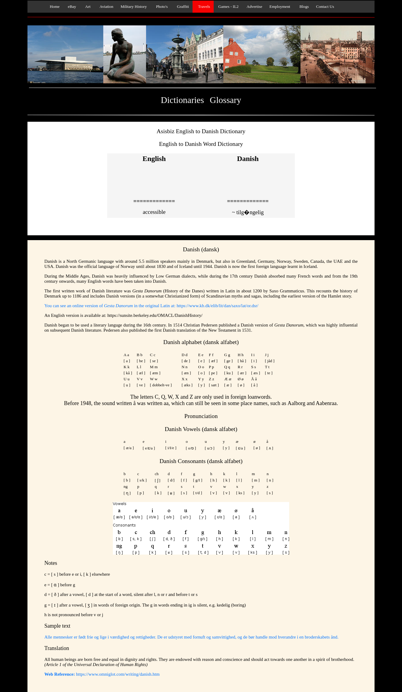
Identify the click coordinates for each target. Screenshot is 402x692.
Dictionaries (182, 100)
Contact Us (325, 6)
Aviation (105, 6)
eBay (71, 6)
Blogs (303, 6)
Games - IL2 (228, 6)
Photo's (161, 6)
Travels (203, 6)
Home (53, 6)
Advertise (254, 6)
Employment (280, 6)
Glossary (225, 100)
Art (87, 6)
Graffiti (182, 6)
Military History (133, 6)
